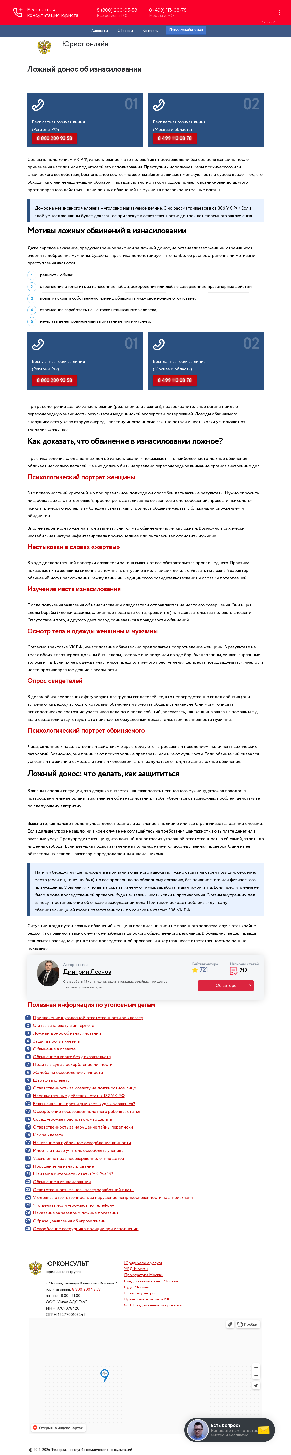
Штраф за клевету (51, 1080)
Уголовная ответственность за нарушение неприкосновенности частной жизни (113, 1197)
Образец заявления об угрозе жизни (69, 1221)
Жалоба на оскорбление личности (68, 1072)
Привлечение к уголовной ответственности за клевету (88, 1018)
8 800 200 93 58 (86, 1289)
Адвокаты (99, 30)
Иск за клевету (48, 1135)
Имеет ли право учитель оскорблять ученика (78, 1150)
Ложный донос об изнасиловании (67, 1033)
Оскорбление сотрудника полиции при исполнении (86, 1229)
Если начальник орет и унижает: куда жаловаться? (84, 1104)
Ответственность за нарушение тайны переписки (83, 1127)
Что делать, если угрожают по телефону (73, 1205)
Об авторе (226, 986)
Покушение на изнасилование (63, 1166)
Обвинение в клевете (54, 1049)
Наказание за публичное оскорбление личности (82, 1143)
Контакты (151, 30)
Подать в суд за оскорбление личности (73, 1064)
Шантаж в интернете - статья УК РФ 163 (73, 1174)
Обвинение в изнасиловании (62, 1182)
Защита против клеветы (57, 1041)
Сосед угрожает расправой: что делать (72, 1119)
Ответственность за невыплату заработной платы (83, 1189)
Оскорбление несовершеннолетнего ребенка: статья (86, 1111)
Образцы (125, 30)
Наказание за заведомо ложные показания (76, 1213)
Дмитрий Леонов (87, 972)
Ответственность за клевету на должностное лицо (84, 1088)
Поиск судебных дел (186, 30)
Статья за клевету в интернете (63, 1025)
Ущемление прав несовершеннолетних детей (78, 1158)
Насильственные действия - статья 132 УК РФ (79, 1096)
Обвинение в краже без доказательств (72, 1057)
